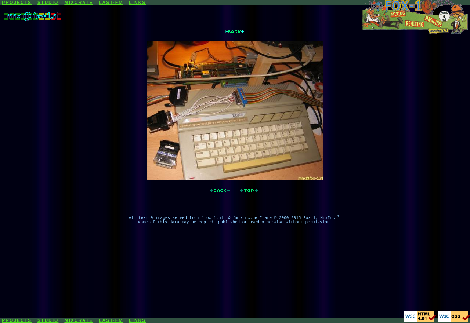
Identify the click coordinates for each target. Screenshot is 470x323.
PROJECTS (17, 2)
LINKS (137, 2)
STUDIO (47, 2)
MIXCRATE (78, 2)
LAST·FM (111, 2)
